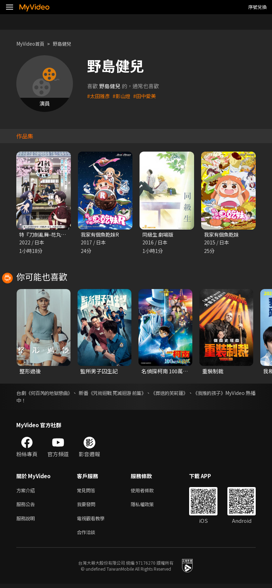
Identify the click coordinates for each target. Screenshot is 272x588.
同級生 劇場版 (158, 234)
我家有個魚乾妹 (222, 234)
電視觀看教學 (93, 521)
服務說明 (27, 521)
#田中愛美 (148, 96)
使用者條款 (148, 491)
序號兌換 (257, 7)
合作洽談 (87, 536)
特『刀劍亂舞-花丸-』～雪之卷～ (58, 234)
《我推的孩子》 (238, 393)
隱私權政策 (148, 506)
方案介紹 (27, 491)
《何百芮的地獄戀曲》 (54, 393)
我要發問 (87, 506)
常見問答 (87, 491)
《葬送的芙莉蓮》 (193, 393)
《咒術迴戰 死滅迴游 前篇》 (134, 393)
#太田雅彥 (99, 96)
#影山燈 (123, 96)
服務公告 (27, 506)
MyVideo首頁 (32, 43)
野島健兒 (67, 43)
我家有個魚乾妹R (101, 234)
